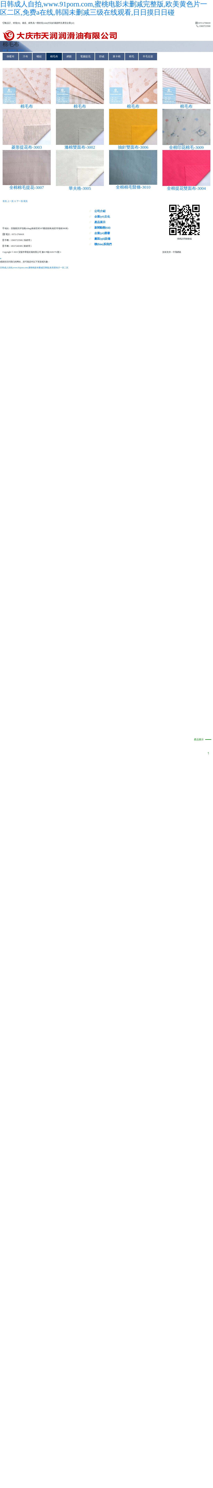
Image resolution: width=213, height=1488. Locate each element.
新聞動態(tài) (102, 227)
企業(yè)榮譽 (102, 233)
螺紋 (39, 56)
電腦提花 (85, 56)
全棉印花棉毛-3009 (186, 147)
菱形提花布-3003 (26, 147)
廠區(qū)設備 (102, 238)
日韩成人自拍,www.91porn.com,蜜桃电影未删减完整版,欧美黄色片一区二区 (34, 267)
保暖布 (10, 56)
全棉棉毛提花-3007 (26, 187)
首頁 (5, 50)
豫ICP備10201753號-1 (51, 252)
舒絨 (101, 56)
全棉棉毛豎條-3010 (133, 187)
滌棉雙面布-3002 (80, 147)
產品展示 (199, 739)
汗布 (25, 56)
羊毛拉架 (148, 56)
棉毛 (131, 56)
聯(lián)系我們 (103, 244)
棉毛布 (21, 50)
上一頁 (10, 201)
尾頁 (25, 201)
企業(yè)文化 (102, 216)
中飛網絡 (177, 252)
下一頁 (20, 201)
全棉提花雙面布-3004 (186, 188)
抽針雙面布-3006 (133, 147)
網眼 (69, 56)
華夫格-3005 (80, 188)
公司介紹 (99, 211)
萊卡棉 (117, 56)
